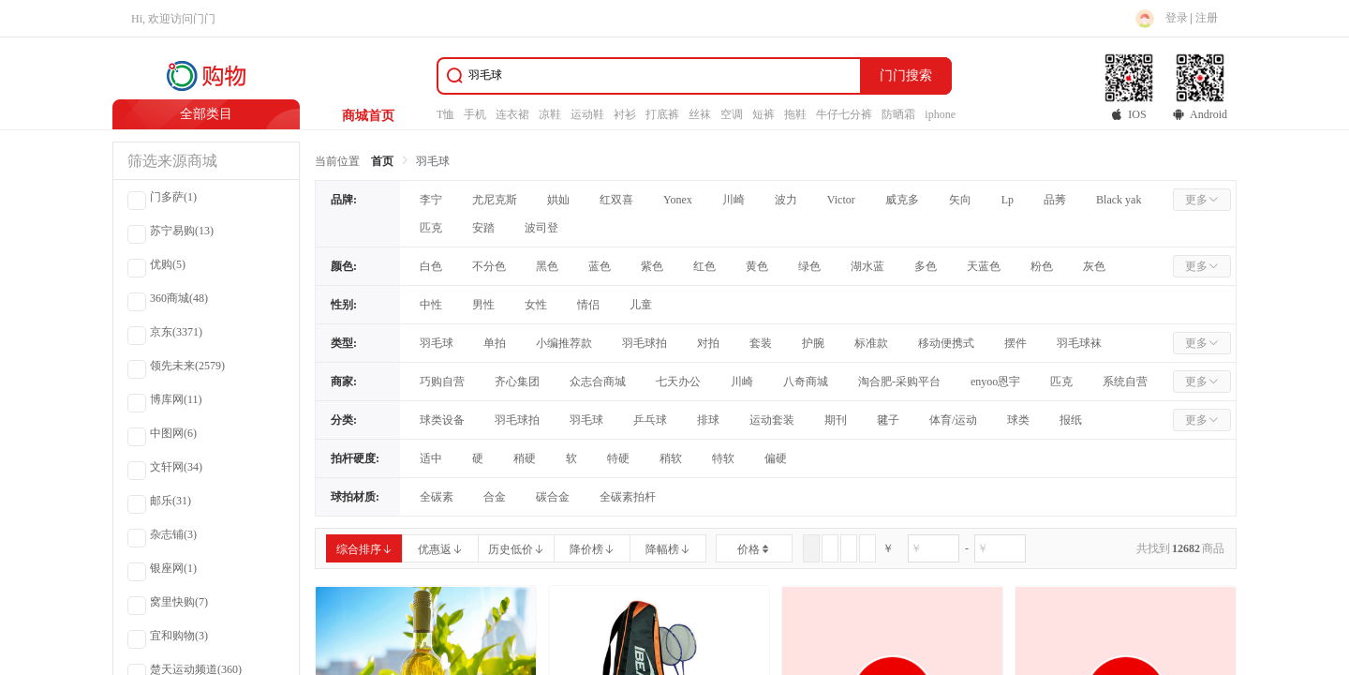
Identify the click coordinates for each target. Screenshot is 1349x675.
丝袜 (700, 114)
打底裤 (662, 114)
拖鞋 (795, 114)
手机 (475, 114)
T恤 (445, 114)
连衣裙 (512, 114)
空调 (731, 114)
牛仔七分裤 (844, 114)
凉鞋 (550, 114)
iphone (940, 114)
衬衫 (625, 114)
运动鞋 (587, 114)
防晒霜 (898, 114)
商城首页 (368, 116)
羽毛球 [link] (433, 161)
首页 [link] (382, 161)
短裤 (763, 114)
